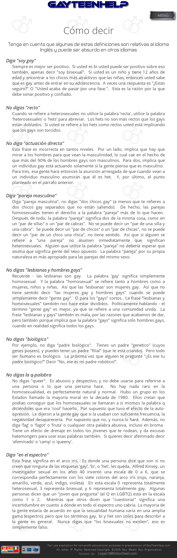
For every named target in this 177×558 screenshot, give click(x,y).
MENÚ (163, 16)
